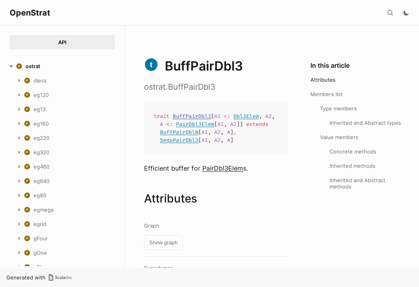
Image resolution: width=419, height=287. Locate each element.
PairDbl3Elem (195, 124)
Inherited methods (353, 166)
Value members (339, 137)
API (62, 42)
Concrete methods (353, 151)
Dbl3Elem (246, 116)
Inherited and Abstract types (365, 123)
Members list (326, 94)
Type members (338, 108)
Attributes (323, 80)
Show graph (163, 243)
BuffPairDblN (179, 132)
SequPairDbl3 (179, 140)
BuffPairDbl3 (192, 116)
